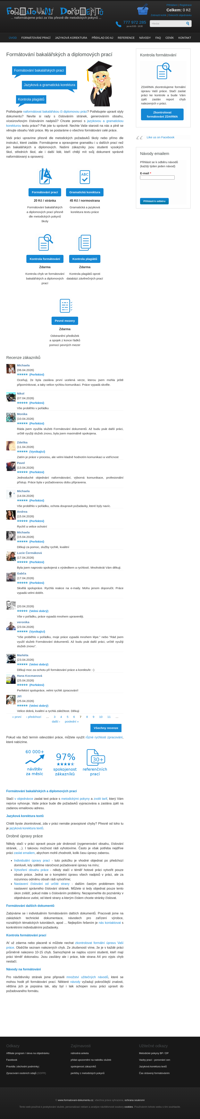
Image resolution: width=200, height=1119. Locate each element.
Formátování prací (35, 37)
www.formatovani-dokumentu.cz (75, 1100)
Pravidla (10, 1066)
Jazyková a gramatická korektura (49, 85)
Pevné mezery (65, 320)
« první (16, 716)
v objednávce (23, 798)
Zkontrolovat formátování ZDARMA (162, 114)
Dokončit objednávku (180, 15)
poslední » (72, 721)
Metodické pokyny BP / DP (154, 1053)
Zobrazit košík (158, 15)
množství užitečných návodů (87, 977)
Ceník (169, 37)
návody (75, 981)
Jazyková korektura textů (153, 1066)
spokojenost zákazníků (83, 1066)
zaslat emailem (24, 853)
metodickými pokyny (75, 798)
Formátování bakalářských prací (39, 70)
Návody (145, 37)
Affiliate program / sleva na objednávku (27, 1053)
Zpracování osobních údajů (21, 1073)
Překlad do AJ (102, 37)
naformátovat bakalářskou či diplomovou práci (55, 111)
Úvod (13, 37)
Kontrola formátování (45, 259)
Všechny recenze (106, 728)
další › (56, 721)
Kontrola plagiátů (31, 99)
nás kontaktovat (110, 922)
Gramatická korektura (84, 192)
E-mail (145, 173)
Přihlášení (172, 5)
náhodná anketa (80, 1053)
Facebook (11, 1059)
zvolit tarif (100, 798)
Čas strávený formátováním (154, 1073)
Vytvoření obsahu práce (31, 870)
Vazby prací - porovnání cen (154, 1059)
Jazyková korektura (71, 37)
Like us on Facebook (160, 137)
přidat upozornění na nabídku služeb (91, 1059)
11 (109, 716)
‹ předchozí (33, 716)
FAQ (158, 37)
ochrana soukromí (135, 1100)
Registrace (186, 5)
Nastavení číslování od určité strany (41, 883)
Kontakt (185, 37)
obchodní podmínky (28, 1066)
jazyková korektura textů (26, 828)
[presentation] (162, 190)
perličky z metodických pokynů (87, 1073)
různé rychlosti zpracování (104, 737)
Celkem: (174, 10)
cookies (128, 1106)
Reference (126, 37)
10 (101, 716)
